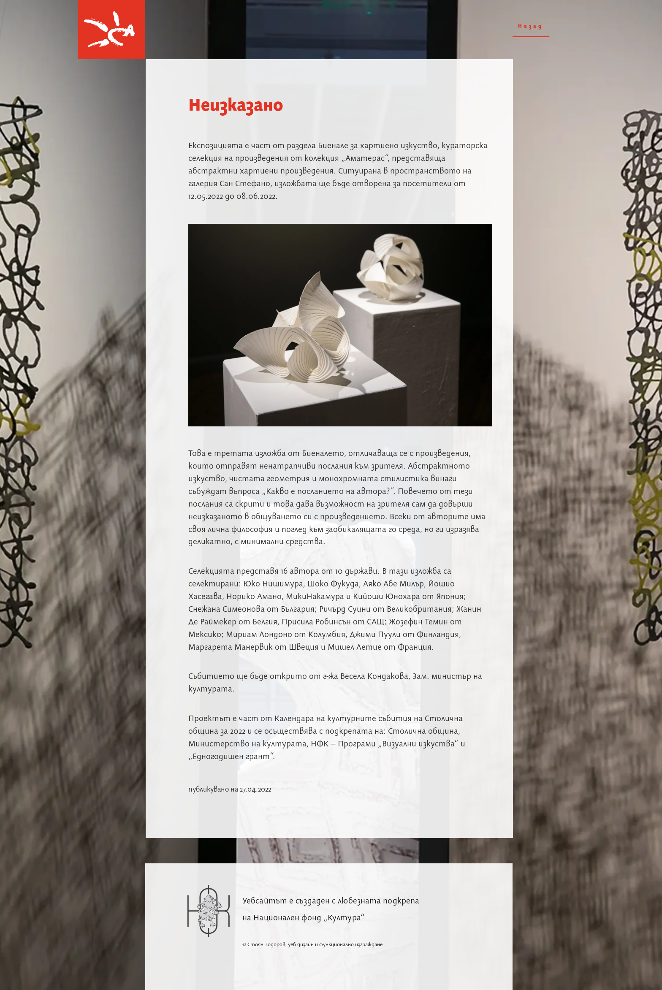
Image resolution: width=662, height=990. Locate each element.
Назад (530, 26)
